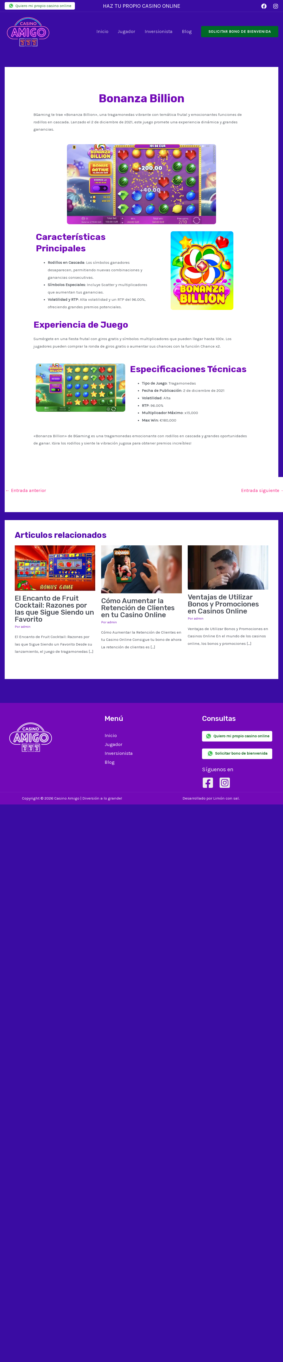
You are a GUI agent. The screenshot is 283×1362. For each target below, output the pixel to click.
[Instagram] (275, 6)
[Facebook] (264, 6)
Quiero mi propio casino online (39, 6)
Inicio (102, 31)
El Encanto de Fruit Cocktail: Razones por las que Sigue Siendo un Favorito (54, 609)
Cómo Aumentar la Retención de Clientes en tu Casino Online (138, 608)
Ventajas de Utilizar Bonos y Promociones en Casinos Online (223, 604)
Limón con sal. (226, 798)
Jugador (126, 31)
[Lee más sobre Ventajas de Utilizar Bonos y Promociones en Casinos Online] (228, 567)
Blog (187, 31)
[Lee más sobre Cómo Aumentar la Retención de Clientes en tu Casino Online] (141, 568)
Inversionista (159, 31)
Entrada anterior (25, 490)
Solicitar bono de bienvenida (237, 753)
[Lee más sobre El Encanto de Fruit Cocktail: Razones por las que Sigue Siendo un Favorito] (55, 567)
